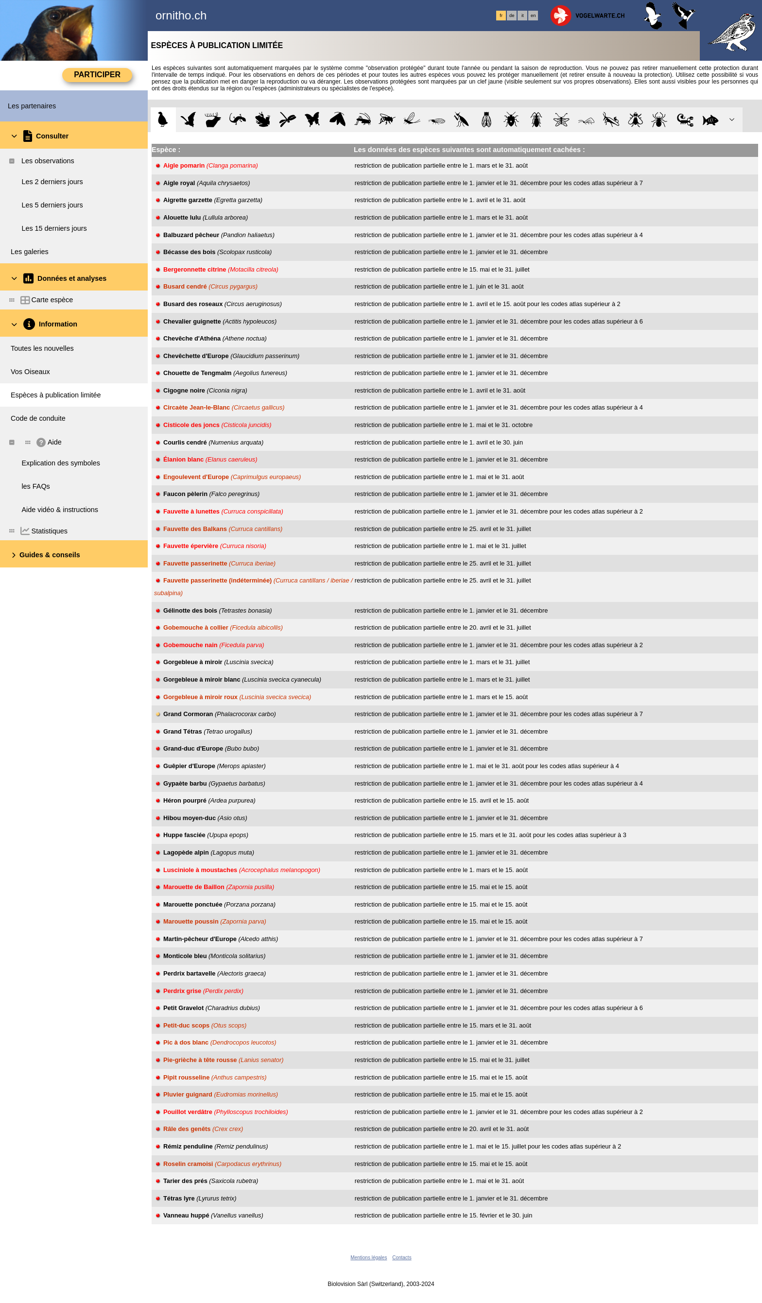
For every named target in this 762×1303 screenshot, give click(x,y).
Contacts (401, 1257)
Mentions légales (368, 1257)
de (511, 15)
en (533, 15)
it (522, 15)
